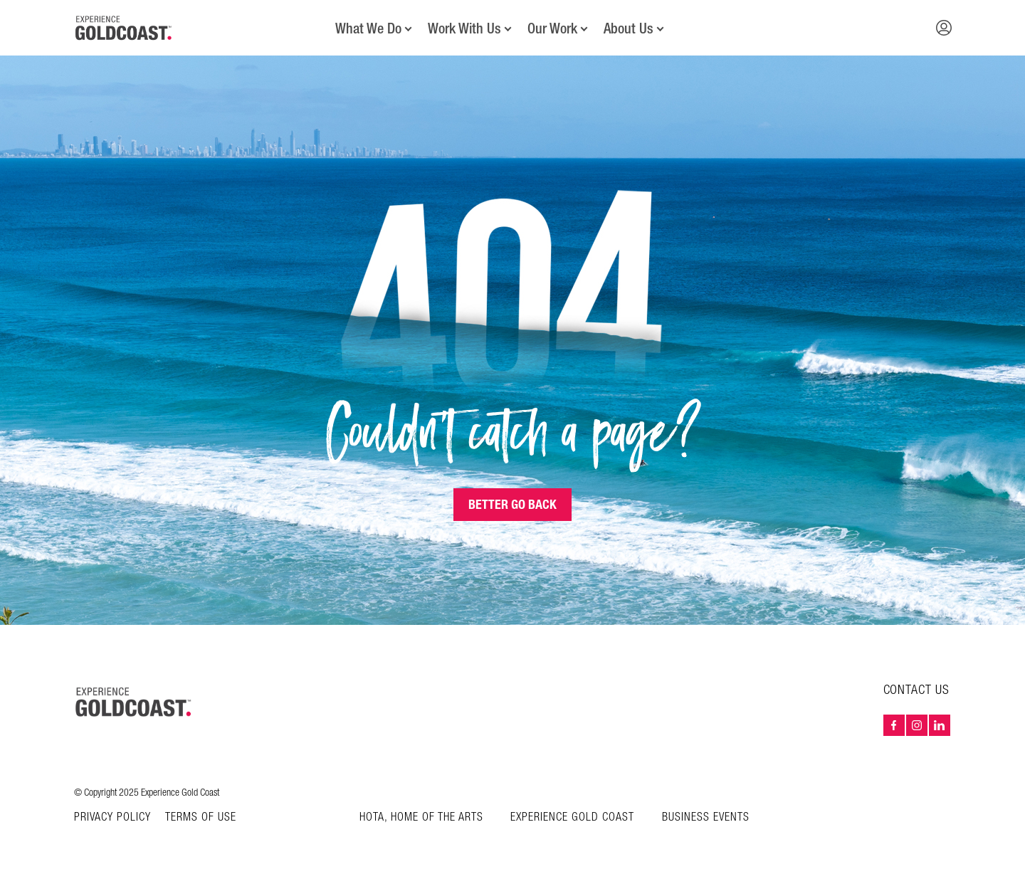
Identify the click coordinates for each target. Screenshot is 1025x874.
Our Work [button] (552, 28)
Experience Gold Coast (572, 817)
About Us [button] (628, 28)
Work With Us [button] (464, 28)
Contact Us (916, 690)
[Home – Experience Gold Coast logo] (134, 701)
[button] (944, 28)
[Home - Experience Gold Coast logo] (124, 28)
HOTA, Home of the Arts (421, 817)
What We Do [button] (368, 28)
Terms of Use (200, 817)
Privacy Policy (112, 817)
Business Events (706, 817)
